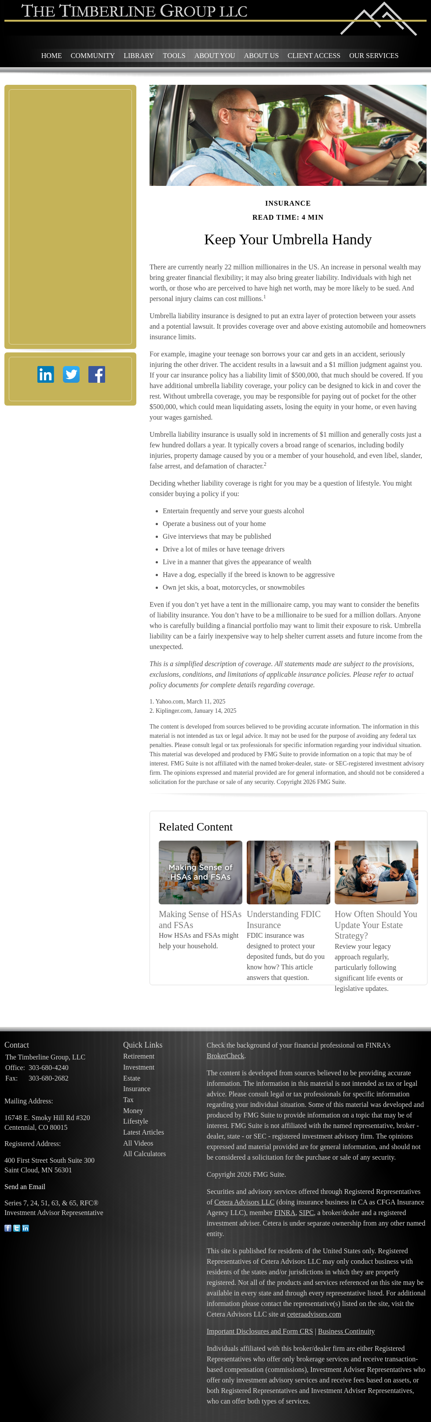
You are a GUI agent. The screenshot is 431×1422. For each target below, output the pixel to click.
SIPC (306, 1212)
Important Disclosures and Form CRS (260, 1331)
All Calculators (144, 1153)
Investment (138, 1067)
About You (214, 55)
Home (51, 55)
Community (93, 55)
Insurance (136, 1088)
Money (133, 1110)
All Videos (138, 1143)
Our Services (373, 55)
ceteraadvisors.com (314, 1314)
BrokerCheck (225, 1055)
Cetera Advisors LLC (244, 1202)
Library (139, 55)
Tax (128, 1099)
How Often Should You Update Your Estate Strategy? (376, 924)
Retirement (138, 1056)
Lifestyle (135, 1121)
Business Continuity (346, 1331)
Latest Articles (143, 1132)
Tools (174, 55)
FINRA (285, 1212)
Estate (131, 1078)
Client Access (314, 55)
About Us (261, 55)
